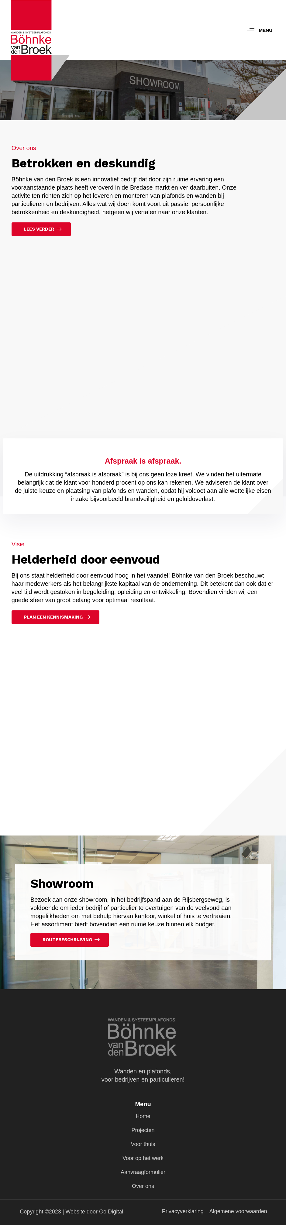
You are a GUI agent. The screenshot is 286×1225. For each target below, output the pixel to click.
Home (143, 1116)
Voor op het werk (143, 1158)
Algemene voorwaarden (238, 1211)
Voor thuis (143, 1144)
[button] (257, 30)
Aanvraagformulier (143, 1172)
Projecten (142, 1130)
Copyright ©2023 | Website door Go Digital (71, 1212)
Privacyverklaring (183, 1211)
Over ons (143, 1186)
